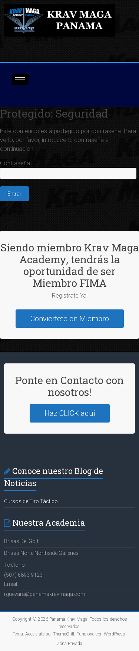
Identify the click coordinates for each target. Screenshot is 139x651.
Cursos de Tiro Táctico (31, 501)
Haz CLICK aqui (69, 413)
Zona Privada (69, 643)
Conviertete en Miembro (69, 318)
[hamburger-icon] (20, 79)
